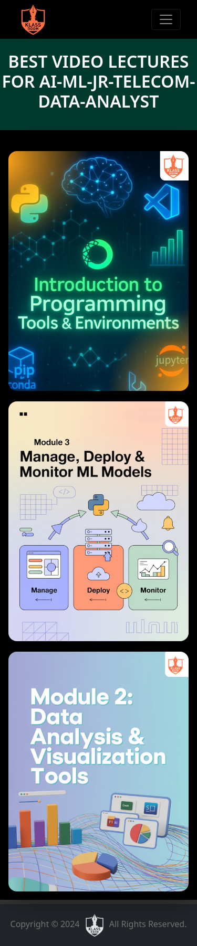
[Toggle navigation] (166, 19)
